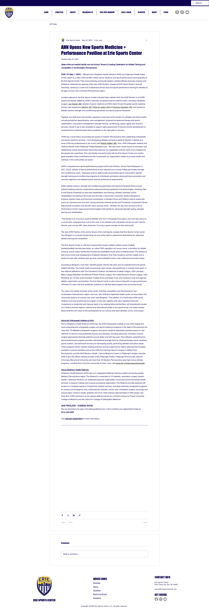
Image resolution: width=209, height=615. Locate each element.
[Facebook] (177, 12)
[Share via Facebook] (62, 515)
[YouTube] (187, 12)
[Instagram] (182, 12)
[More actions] (146, 40)
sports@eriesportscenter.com (166, 589)
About (95, 587)
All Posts (53, 24)
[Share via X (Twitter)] (68, 515)
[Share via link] (79, 515)
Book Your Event (100, 594)
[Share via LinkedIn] (74, 515)
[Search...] (200, 3)
